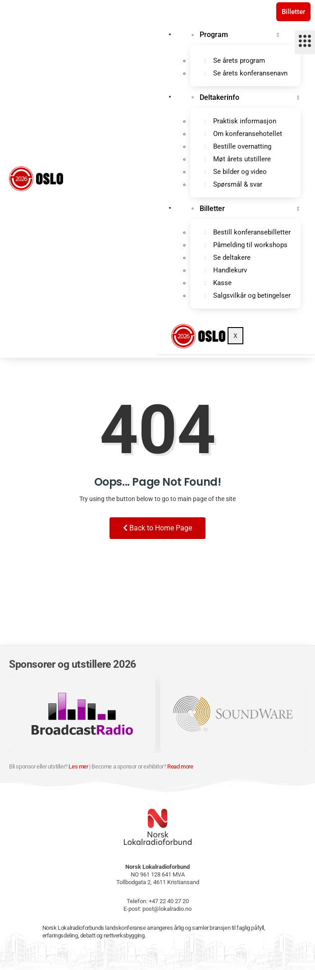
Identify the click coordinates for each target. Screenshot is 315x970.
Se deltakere (232, 257)
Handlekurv (230, 270)
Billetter (293, 12)
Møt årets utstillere (242, 159)
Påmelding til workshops (250, 245)
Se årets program (239, 60)
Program (214, 34)
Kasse (222, 283)
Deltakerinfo (219, 97)
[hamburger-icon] (305, 42)
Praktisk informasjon (244, 121)
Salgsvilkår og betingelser (252, 295)
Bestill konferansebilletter (252, 232)
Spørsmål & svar (237, 184)
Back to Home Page (157, 528)
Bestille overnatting (242, 146)
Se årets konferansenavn (250, 73)
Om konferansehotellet (247, 134)
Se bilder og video (240, 172)
